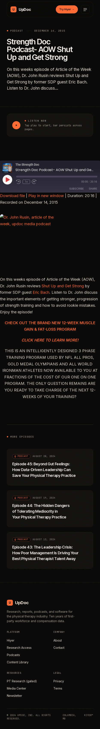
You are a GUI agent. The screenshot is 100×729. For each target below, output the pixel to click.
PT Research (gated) (22, 681)
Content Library (18, 662)
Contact (58, 647)
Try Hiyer (66, 9)
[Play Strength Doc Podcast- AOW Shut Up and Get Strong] (16, 125)
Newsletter (14, 695)
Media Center (16, 688)
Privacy (58, 681)
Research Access (19, 647)
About (57, 640)
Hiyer (10, 640)
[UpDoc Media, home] (21, 9)
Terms (57, 688)
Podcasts (13, 655)
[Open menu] (85, 9)
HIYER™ (88, 715)
